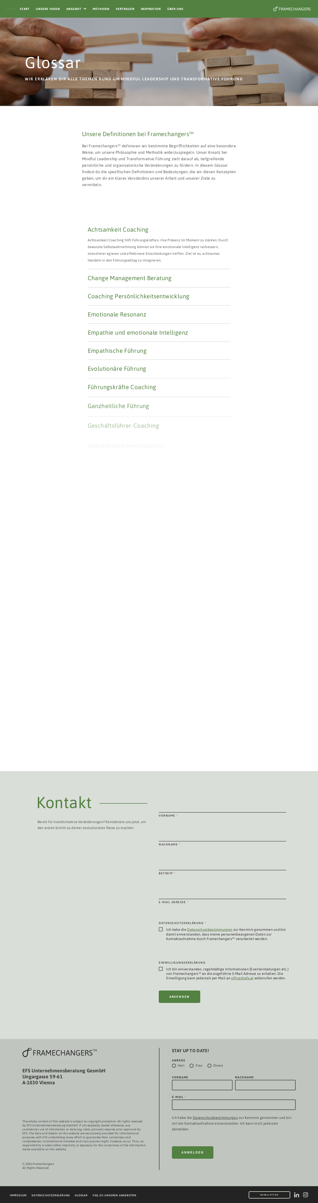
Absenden (179, 996)
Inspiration (151, 9)
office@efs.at (242, 978)
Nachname (169, 844)
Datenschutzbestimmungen (209, 930)
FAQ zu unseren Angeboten (114, 1195)
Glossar (81, 1195)
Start (25, 9)
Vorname (168, 815)
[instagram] (305, 1194)
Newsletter (269, 1195)
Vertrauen (125, 9)
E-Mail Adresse (173, 902)
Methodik (101, 9)
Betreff (167, 873)
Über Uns (175, 9)
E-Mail (179, 1097)
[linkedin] (296, 1194)
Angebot (73, 9)
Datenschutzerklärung (51, 1195)
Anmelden (192, 1152)
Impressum (18, 1195)
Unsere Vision (48, 9)
